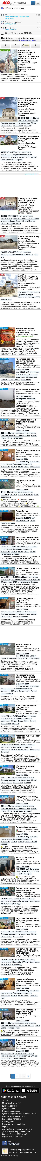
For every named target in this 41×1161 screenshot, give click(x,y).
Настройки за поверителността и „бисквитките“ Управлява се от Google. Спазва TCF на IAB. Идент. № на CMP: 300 (17, 1133)
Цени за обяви (8, 1108)
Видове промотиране (12, 1111)
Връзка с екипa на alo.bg (13, 1124)
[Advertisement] (20, 186)
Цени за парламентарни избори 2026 (19, 1114)
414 (24, 1076)
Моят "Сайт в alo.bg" (11, 1103)
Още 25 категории (16, 33)
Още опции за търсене (27, 40)
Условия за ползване (11, 1119)
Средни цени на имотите (13, 1116)
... (20, 1076)
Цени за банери (9, 1106)
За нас (5, 1101)
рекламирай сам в (33, 174)
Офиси (5, 1127)
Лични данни (8, 1121)
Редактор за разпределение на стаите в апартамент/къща (19, 1151)
